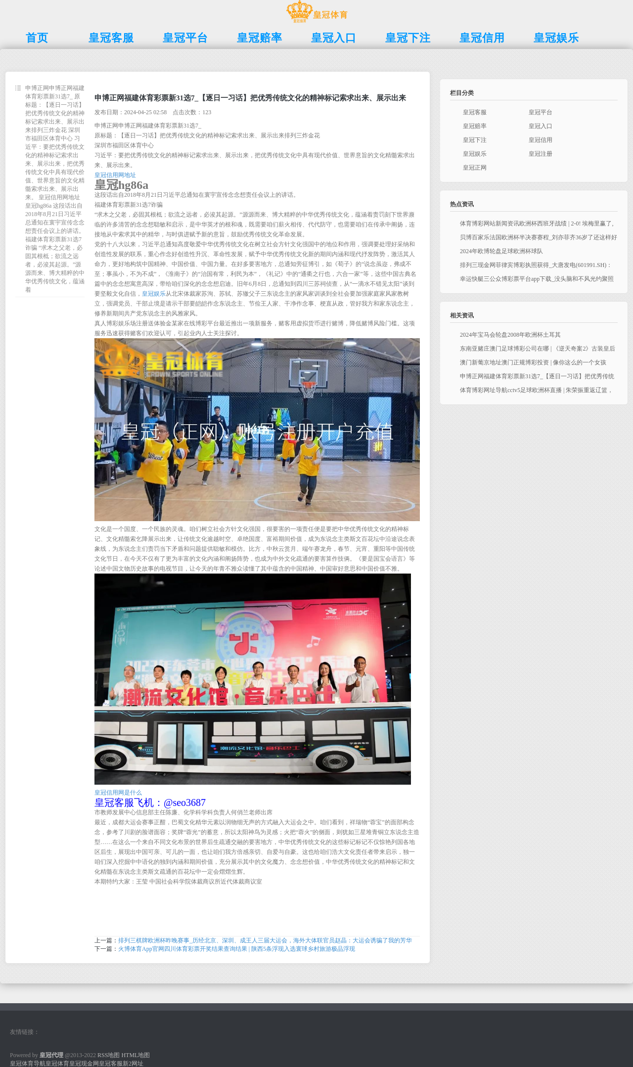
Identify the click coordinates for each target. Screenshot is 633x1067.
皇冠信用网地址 (115, 175)
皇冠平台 (540, 112)
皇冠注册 (540, 153)
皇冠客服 (475, 112)
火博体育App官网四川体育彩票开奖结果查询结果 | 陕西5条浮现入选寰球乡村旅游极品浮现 (236, 948)
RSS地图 (108, 1055)
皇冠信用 (540, 139)
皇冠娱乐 (154, 293)
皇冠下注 (475, 139)
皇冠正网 (475, 167)
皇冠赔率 (475, 126)
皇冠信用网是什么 (118, 792)
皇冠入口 (540, 126)
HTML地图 (135, 1055)
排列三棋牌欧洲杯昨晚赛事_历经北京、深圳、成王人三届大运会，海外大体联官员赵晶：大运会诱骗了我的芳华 (265, 940)
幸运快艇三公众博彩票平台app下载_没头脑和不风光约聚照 (537, 278)
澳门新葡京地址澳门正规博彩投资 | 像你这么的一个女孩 (533, 362)
